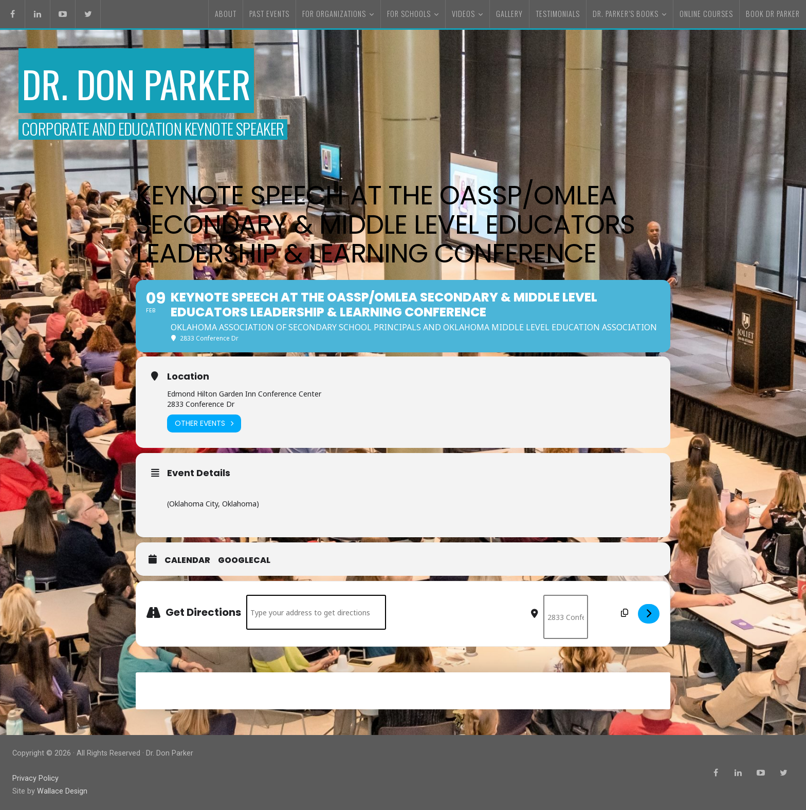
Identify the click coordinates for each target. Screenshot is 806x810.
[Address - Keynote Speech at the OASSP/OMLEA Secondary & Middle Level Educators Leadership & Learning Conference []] (316, 612)
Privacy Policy (35, 778)
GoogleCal (244, 560)
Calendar (187, 560)
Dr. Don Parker (136, 83)
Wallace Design (62, 791)
